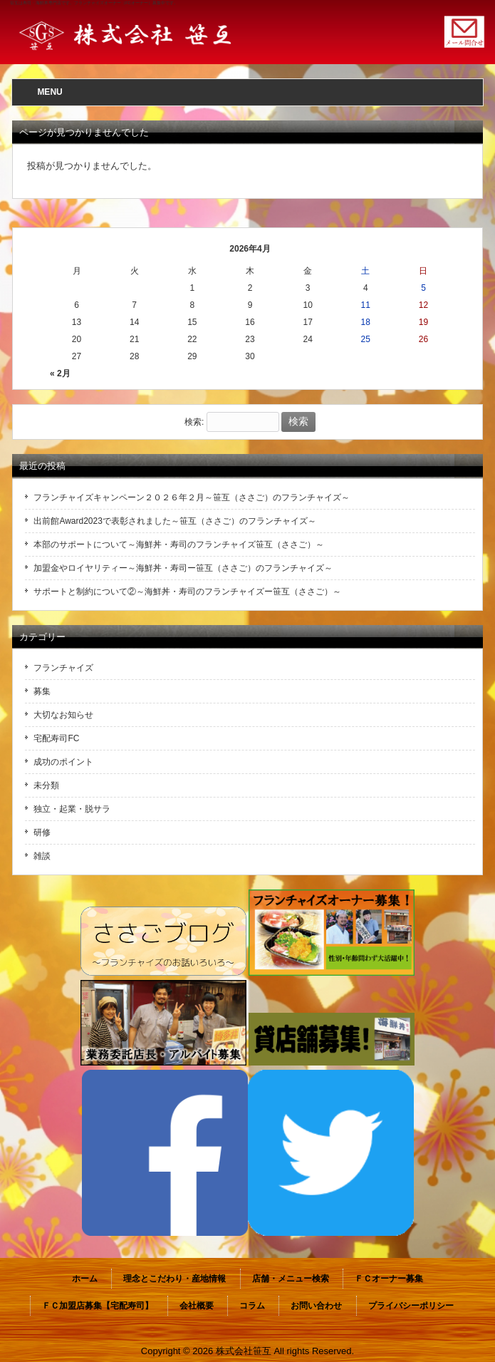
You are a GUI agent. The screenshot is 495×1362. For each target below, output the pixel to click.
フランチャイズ (63, 668)
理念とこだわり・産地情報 (174, 1279)
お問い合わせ (316, 1306)
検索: (194, 422)
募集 (42, 691)
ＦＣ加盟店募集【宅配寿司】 (97, 1306)
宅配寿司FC (56, 738)
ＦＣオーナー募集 (389, 1279)
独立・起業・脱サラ (71, 809)
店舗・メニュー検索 (290, 1279)
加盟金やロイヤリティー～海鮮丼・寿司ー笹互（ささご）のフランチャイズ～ (183, 568)
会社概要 (196, 1306)
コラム (252, 1306)
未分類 (46, 785)
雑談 (42, 856)
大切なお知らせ (63, 715)
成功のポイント (63, 762)
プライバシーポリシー (411, 1306)
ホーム (85, 1279)
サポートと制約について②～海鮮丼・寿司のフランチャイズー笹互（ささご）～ (187, 592)
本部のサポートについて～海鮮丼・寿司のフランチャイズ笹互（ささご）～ (178, 545)
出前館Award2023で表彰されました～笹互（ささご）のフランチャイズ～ (174, 521)
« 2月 (60, 373)
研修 (42, 832)
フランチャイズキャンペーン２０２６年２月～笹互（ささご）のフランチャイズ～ (191, 497)
